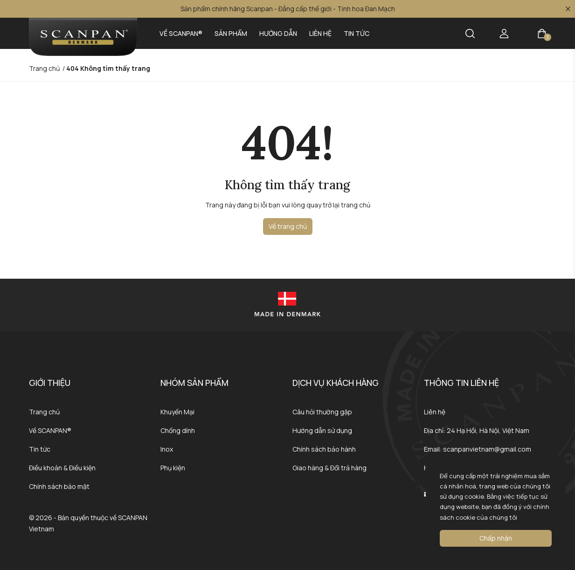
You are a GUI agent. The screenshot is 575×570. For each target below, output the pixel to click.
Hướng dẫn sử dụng (322, 430)
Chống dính (177, 430)
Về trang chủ (288, 226)
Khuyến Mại (177, 411)
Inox (166, 449)
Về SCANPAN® (180, 33)
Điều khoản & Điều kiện (62, 467)
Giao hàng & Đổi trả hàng (329, 467)
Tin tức (356, 33)
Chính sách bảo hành (324, 449)
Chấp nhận (495, 538)
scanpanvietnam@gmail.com (487, 449)
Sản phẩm (231, 33)
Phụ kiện (172, 467)
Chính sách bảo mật (59, 486)
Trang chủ (44, 411)
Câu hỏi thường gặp (322, 411)
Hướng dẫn (278, 33)
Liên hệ (320, 33)
